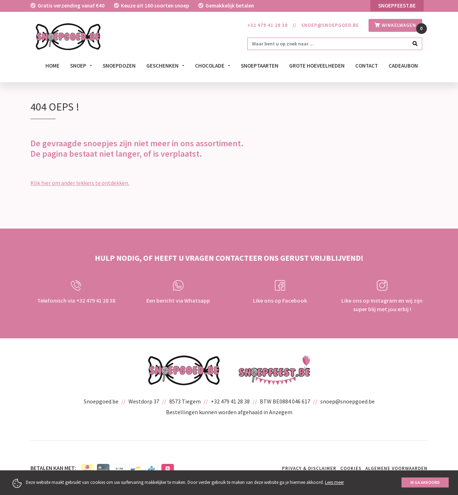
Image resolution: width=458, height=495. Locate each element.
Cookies (350, 468)
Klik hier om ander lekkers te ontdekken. (79, 182)
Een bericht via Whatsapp (178, 292)
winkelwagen (395, 25)
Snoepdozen (119, 65)
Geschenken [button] (163, 65)
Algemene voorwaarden (396, 468)
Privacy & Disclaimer (309, 468)
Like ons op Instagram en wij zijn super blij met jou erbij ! (382, 296)
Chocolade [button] (210, 65)
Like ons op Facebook (280, 292)
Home (52, 65)
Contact (366, 65)
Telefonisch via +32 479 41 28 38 (76, 292)
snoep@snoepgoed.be (330, 25)
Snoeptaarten (259, 65)
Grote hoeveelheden (317, 65)
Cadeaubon (403, 65)
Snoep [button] (78, 65)
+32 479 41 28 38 (267, 25)
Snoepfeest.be (397, 5)
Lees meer (334, 482)
